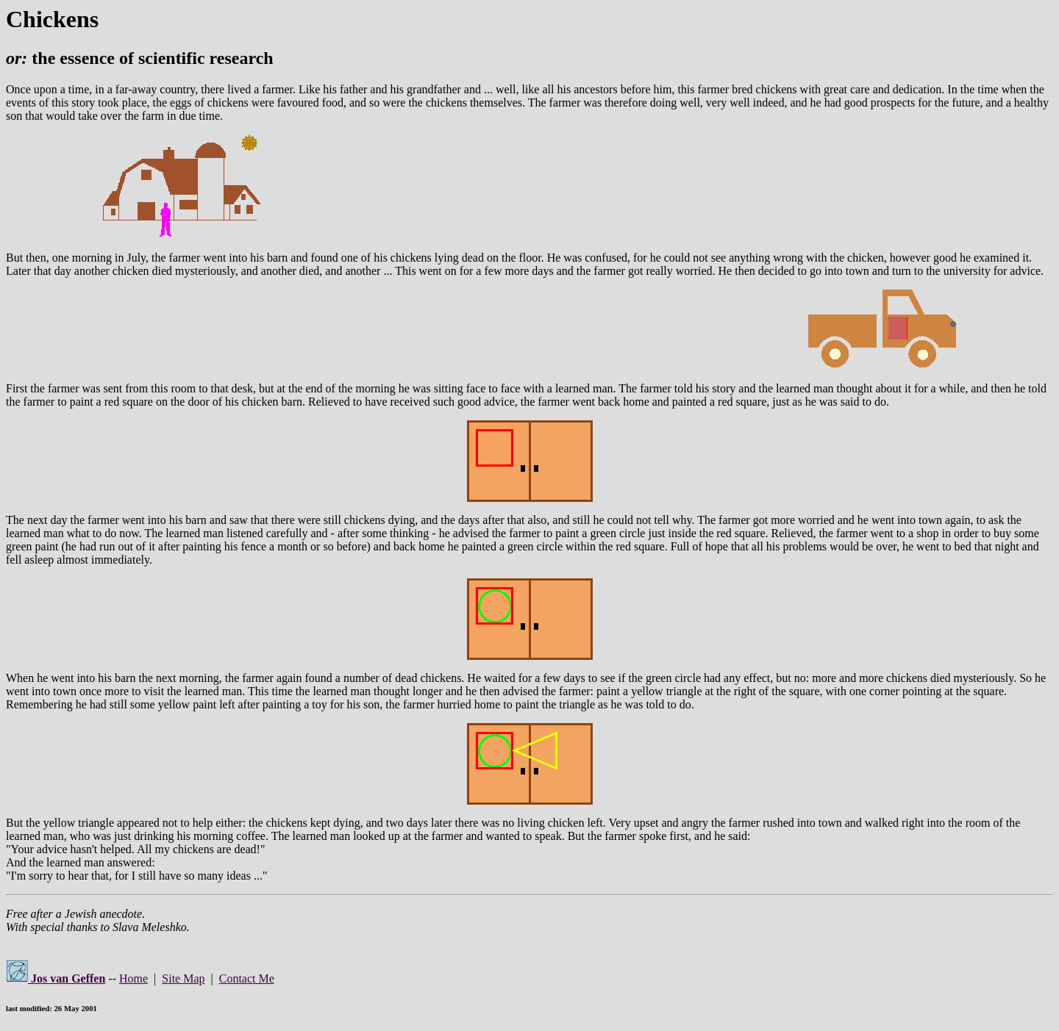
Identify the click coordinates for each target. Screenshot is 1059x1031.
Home (133, 978)
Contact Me (246, 978)
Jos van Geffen (55, 978)
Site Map (183, 978)
